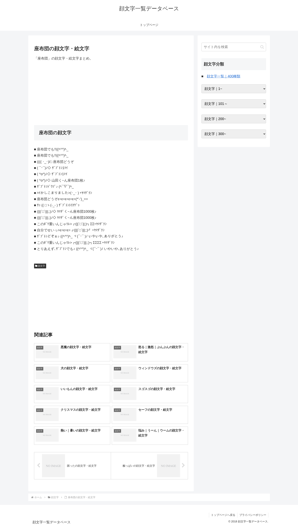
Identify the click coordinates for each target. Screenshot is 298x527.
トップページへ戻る (223, 514)
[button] (262, 47)
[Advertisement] (111, 93)
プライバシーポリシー (252, 514)
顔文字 (40, 266)
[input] (233, 47)
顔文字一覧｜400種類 (223, 76)
